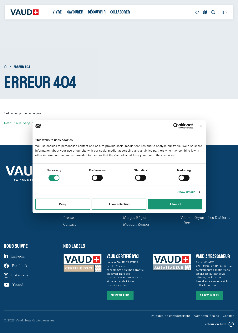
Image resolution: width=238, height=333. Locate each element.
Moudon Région (136, 224)
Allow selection (119, 204)
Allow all (175, 204)
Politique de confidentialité (170, 315)
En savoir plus (120, 295)
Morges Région (135, 218)
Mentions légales (206, 315)
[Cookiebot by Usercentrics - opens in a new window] (176, 126)
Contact (69, 224)
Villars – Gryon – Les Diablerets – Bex (205, 220)
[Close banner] (201, 126)
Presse (68, 218)
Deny (62, 204)
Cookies (228, 315)
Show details (186, 192)
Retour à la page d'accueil (25, 123)
